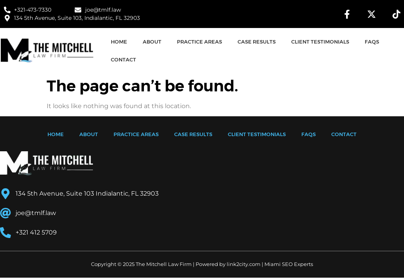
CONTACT (123, 59)
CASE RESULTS (257, 41)
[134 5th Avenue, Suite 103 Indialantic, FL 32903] (303, 194)
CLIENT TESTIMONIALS (320, 41)
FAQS (372, 41)
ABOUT (152, 41)
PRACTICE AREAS (199, 41)
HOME (119, 41)
